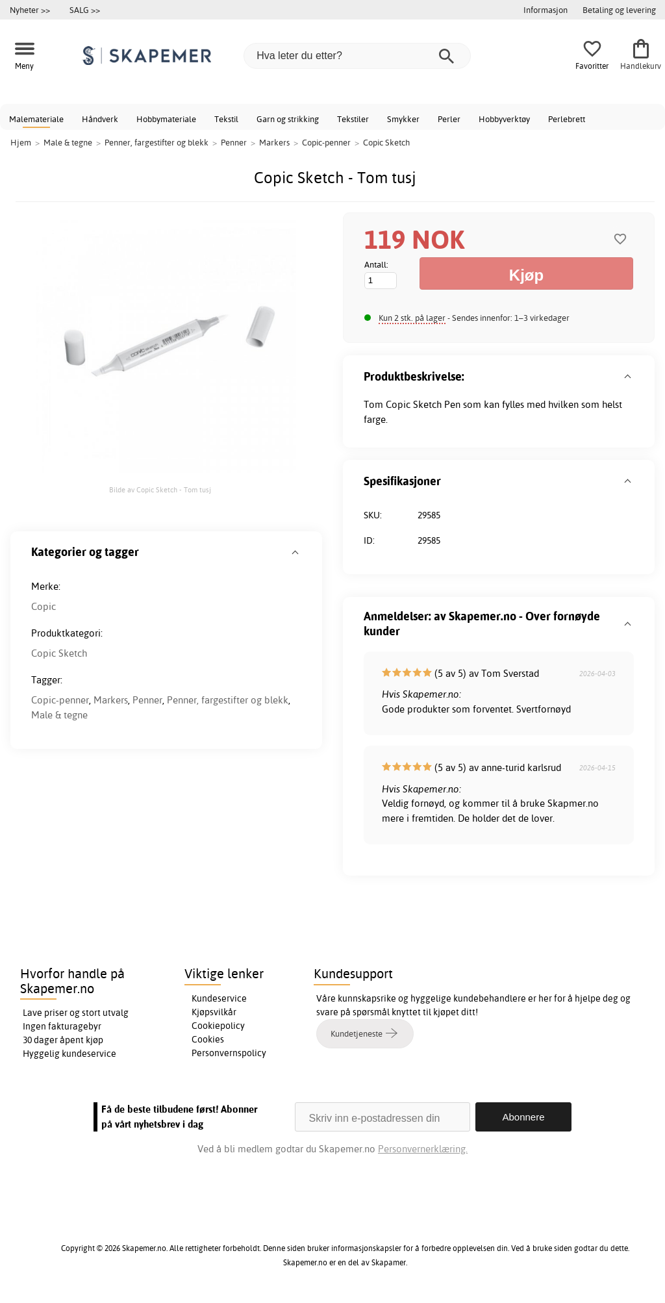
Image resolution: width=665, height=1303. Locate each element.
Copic (43, 606)
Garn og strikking (288, 119)
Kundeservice (219, 998)
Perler (449, 119)
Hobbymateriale (166, 119)
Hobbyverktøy (504, 119)
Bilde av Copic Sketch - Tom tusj (160, 489)
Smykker (403, 119)
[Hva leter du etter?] (357, 56)
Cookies (208, 1039)
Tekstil (226, 119)
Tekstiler (353, 119)
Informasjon (545, 10)
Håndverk (100, 119)
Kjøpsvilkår (214, 1012)
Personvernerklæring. (423, 1149)
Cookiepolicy (218, 1025)
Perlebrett (566, 119)
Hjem (20, 142)
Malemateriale (36, 119)
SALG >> (84, 10)
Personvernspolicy (229, 1053)
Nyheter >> (30, 10)
